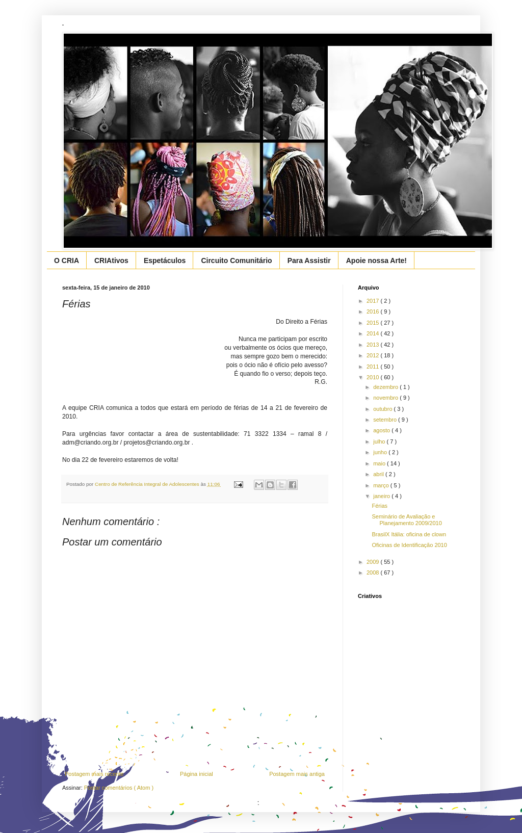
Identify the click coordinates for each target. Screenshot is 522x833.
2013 (374, 345)
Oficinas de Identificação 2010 (409, 545)
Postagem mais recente (94, 774)
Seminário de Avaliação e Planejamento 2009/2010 (406, 519)
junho (380, 452)
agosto (382, 430)
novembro (386, 398)
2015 (374, 323)
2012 (374, 355)
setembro (385, 420)
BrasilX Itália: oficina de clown (409, 534)
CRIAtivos (111, 260)
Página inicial (196, 774)
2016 (374, 311)
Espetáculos (165, 260)
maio (380, 463)
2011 (374, 366)
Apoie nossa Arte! (376, 260)
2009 (374, 562)
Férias (379, 506)
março (381, 485)
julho (379, 441)
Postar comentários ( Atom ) (118, 788)
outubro (383, 409)
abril (379, 474)
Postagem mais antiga (297, 774)
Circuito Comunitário (236, 260)
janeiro (382, 496)
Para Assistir (309, 260)
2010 (374, 377)
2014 (374, 333)
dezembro (386, 387)
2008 (374, 572)
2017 (374, 301)
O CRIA (66, 260)
